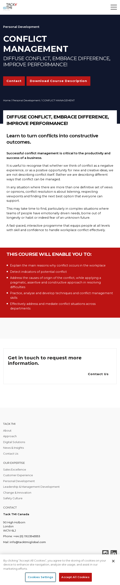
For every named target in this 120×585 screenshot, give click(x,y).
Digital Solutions (14, 442)
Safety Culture (13, 498)
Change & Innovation (17, 492)
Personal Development (26, 100)
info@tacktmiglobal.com (28, 542)
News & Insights (13, 447)
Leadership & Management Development (31, 486)
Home (6, 100)
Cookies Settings (40, 577)
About (7, 430)
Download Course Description (58, 81)
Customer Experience (18, 475)
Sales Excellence (14, 469)
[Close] (113, 561)
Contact (13, 81)
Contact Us (98, 374)
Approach (10, 436)
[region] (60, 569)
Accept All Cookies (75, 577)
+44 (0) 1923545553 (26, 536)
